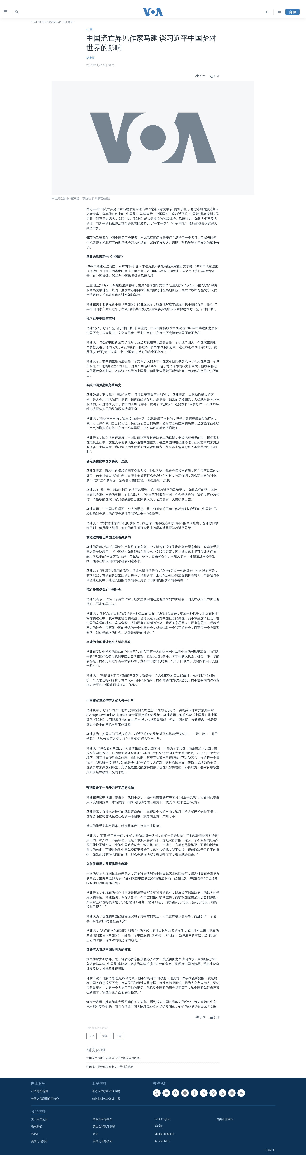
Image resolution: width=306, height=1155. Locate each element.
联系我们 (36, 1126)
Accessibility (162, 1141)
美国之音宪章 (39, 1141)
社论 (95, 1133)
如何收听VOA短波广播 (106, 1098)
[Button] (200, 76)
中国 (89, 29)
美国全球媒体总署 (104, 1126)
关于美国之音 (39, 1119)
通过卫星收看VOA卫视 (106, 1091)
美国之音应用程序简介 (45, 1098)
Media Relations (164, 1133)
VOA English (162, 1119)
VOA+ (35, 1133)
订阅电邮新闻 (39, 1091)
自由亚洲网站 (224, 1119)
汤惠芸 (90, 57)
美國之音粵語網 (102, 1141)
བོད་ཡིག (159, 1126)
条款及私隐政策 (102, 1119)
